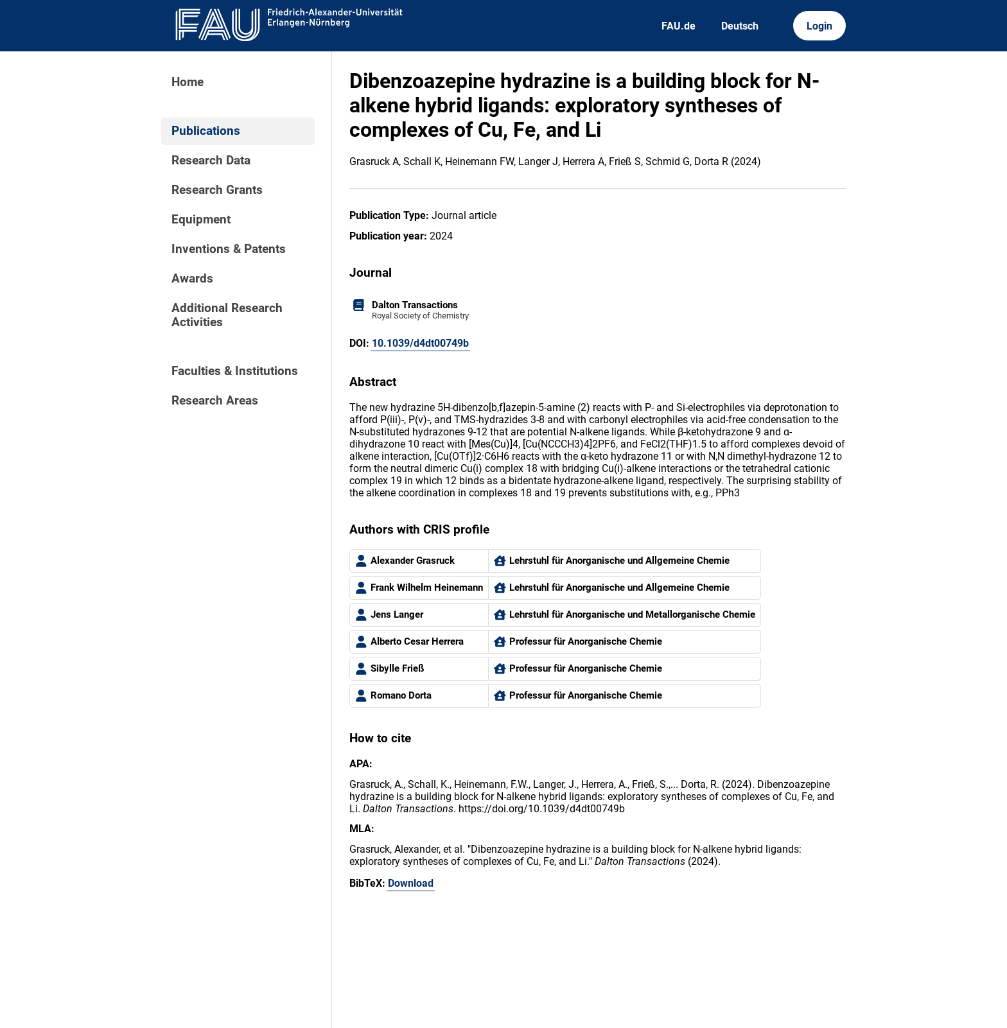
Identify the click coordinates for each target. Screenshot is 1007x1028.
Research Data (210, 160)
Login (819, 26)
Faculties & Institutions (234, 371)
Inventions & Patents (228, 249)
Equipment (201, 220)
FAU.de (678, 26)
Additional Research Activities (227, 315)
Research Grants (217, 190)
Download (410, 883)
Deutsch (739, 26)
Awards (192, 279)
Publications (205, 131)
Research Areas (214, 401)
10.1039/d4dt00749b (420, 343)
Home (187, 82)
